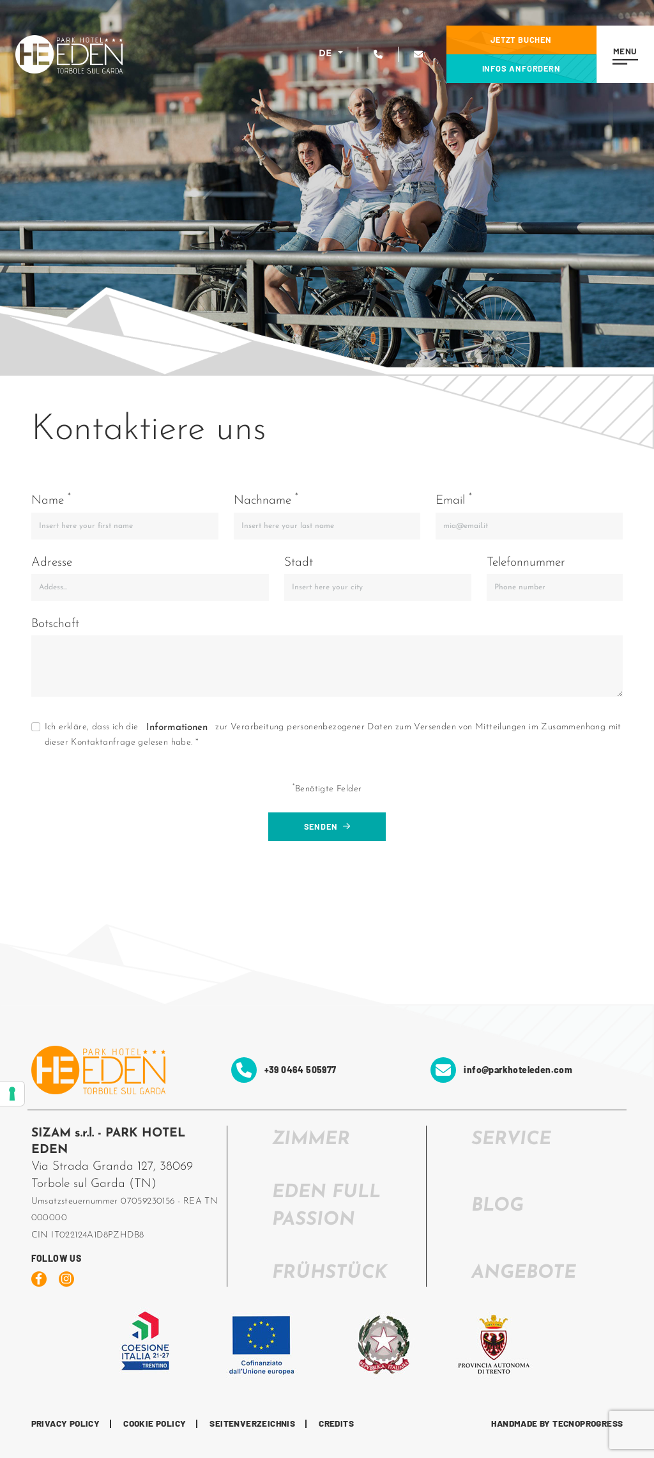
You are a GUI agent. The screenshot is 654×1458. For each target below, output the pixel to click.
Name (51, 500)
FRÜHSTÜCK (329, 1273)
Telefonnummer (526, 563)
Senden (327, 826)
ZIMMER (311, 1139)
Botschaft (55, 624)
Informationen (177, 728)
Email (454, 500)
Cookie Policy (154, 1424)
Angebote (523, 1273)
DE (327, 54)
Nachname (266, 500)
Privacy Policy (65, 1424)
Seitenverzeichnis (252, 1424)
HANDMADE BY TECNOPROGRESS (557, 1424)
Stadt (298, 563)
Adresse (51, 563)
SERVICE (511, 1139)
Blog (497, 1206)
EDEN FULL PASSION (326, 1206)
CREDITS (336, 1424)
